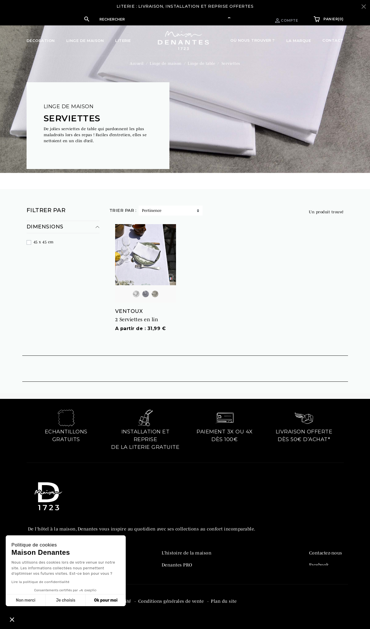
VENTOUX (129, 307)
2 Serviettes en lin (136, 316)
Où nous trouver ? (252, 40)
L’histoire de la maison (187, 549)
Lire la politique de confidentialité (40, 582)
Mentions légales (47, 607)
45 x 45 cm (43, 238)
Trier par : (123, 207)
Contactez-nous (325, 549)
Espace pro (245, 19)
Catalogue (172, 573)
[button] (145, 19)
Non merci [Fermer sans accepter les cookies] (25, 600)
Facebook (319, 561)
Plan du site (224, 607)
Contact (333, 40)
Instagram (320, 573)
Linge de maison (69, 103)
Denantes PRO (177, 561)
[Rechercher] (151, 19)
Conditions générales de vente (171, 607)
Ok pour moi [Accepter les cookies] (105, 600)
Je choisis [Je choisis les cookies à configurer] (65, 600)
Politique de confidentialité (102, 607)
